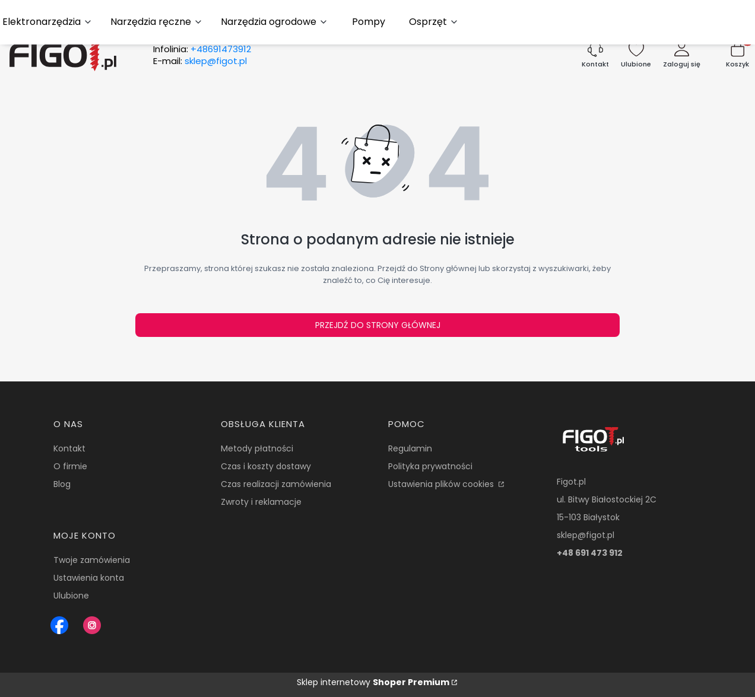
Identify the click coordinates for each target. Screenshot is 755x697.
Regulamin (410, 448)
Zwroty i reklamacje (261, 502)
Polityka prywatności (430, 466)
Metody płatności (257, 448)
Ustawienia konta (88, 578)
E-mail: (200, 61)
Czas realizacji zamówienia (276, 484)
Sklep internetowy (373, 682)
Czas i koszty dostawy (266, 466)
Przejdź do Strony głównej (377, 325)
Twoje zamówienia (91, 560)
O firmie (70, 466)
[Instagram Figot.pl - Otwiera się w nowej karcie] (92, 625)
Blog (62, 484)
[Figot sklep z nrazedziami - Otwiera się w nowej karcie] (59, 625)
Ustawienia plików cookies (442, 484)
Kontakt (69, 448)
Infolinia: (202, 49)
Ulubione (71, 595)
